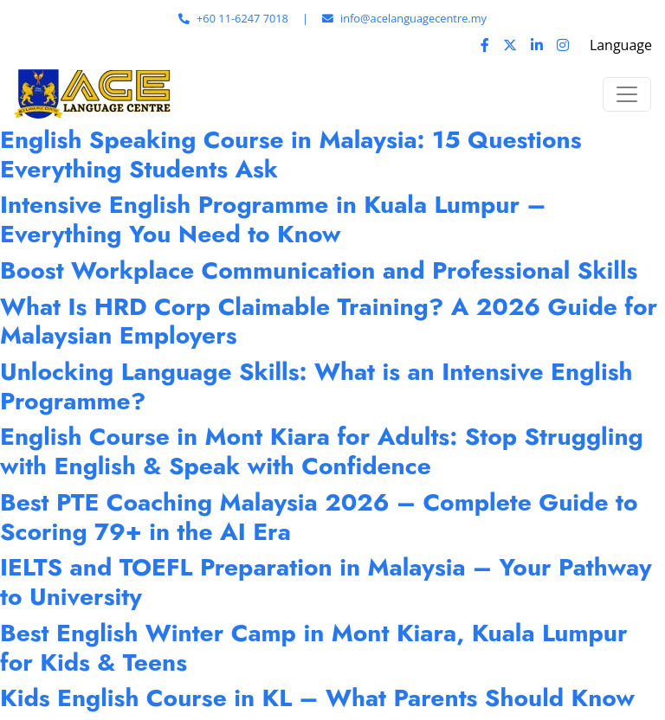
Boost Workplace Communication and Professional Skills (318, 270)
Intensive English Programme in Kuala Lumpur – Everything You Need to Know (273, 219)
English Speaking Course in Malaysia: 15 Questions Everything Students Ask (291, 154)
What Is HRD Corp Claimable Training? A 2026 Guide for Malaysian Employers (328, 321)
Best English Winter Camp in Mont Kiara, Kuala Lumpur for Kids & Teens (314, 647)
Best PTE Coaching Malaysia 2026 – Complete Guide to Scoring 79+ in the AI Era (318, 517)
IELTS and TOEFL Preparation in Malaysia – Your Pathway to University (326, 582)
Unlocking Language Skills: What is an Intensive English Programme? (316, 386)
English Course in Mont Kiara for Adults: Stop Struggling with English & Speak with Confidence (321, 451)
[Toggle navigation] (627, 94)
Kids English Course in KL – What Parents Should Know (317, 698)
